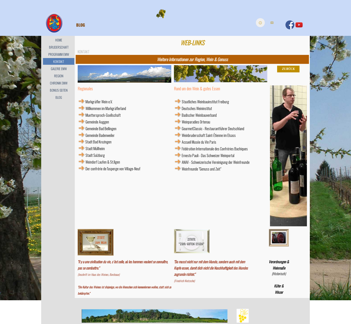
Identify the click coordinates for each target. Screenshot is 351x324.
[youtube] (299, 24)
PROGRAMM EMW (58, 54)
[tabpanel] (192, 59)
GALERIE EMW (59, 68)
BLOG (59, 97)
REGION (58, 75)
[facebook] (289, 24)
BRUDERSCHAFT (58, 47)
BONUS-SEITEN (59, 90)
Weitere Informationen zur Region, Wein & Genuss (192, 59)
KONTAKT (58, 61)
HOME (58, 40)
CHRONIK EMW (58, 83)
